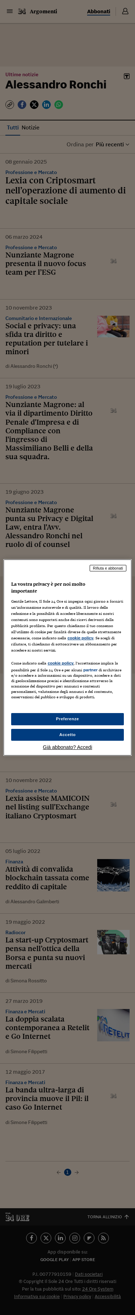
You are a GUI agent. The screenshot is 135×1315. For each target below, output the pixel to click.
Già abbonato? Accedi (67, 747)
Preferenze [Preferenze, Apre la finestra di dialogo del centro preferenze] (67, 719)
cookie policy (80, 638)
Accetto (67, 734)
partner (90, 670)
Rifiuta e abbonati (108, 568)
